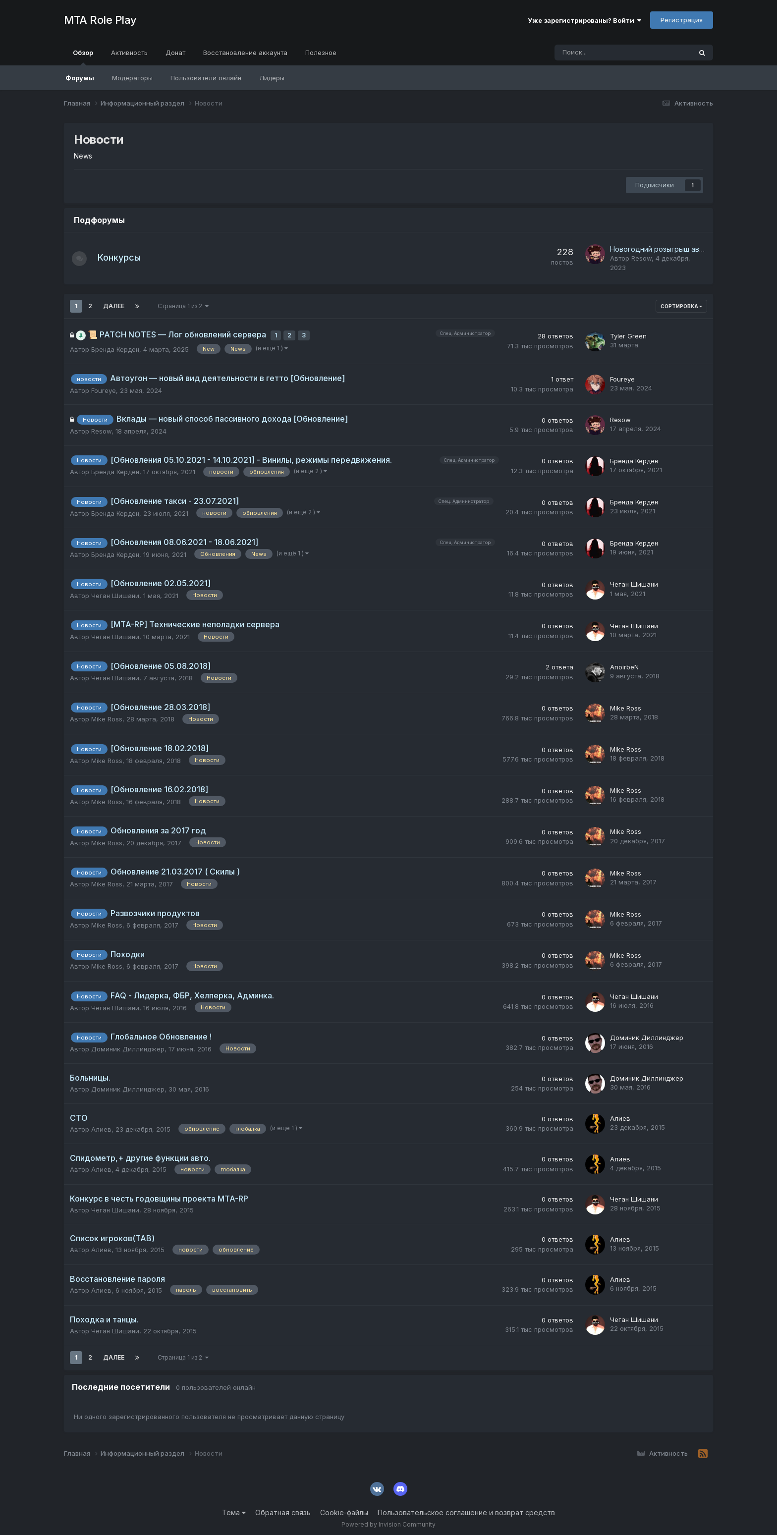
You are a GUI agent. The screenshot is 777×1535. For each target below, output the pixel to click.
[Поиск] (596, 52)
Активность (129, 52)
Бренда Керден (115, 345)
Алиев (101, 1125)
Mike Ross (106, 715)
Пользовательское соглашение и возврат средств (466, 1508)
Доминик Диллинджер (128, 1045)
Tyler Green (628, 334)
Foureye (103, 386)
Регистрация (682, 20)
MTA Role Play (100, 19)
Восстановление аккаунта (245, 52)
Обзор (83, 57)
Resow (641, 258)
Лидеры (271, 78)
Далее (113, 306)
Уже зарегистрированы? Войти (584, 20)
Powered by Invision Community (388, 1520)
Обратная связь (283, 1508)
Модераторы (132, 78)
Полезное (320, 52)
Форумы (79, 78)
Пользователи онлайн (205, 78)
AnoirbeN (624, 663)
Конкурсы (124, 257)
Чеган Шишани (115, 592)
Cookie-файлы (344, 1508)
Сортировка (681, 306)
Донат (175, 52)
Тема (234, 1508)
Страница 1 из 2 (183, 306)
